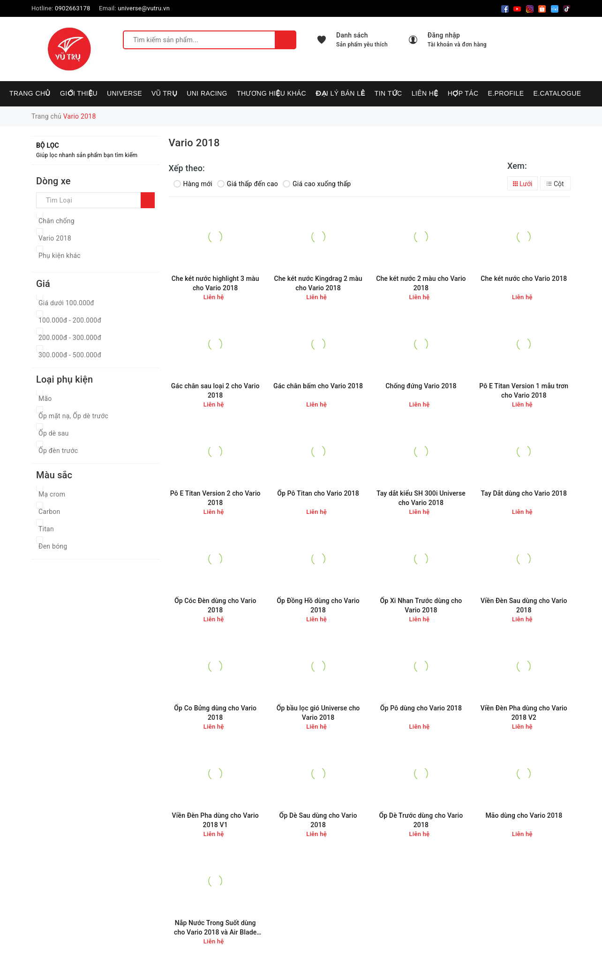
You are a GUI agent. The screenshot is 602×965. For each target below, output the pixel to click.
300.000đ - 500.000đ (69, 355)
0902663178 (72, 8)
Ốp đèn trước (58, 450)
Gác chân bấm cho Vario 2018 (318, 386)
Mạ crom (51, 494)
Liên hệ (425, 93)
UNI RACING (207, 93)
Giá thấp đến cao (247, 184)
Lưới (523, 184)
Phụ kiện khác (59, 255)
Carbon (49, 511)
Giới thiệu (79, 93)
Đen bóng (52, 546)
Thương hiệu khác (271, 93)
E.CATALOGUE (557, 93)
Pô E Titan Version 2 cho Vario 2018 (215, 498)
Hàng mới (192, 184)
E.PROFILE (506, 93)
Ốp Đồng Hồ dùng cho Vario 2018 (318, 605)
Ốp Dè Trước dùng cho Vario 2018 (421, 820)
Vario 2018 (54, 238)
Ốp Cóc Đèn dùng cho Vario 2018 (215, 605)
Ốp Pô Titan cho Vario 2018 (318, 493)
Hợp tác (463, 93)
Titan (46, 529)
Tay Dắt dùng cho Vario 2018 (524, 493)
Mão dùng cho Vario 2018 (523, 815)
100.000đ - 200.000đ (69, 320)
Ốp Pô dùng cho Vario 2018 (421, 708)
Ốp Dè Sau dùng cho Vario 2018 (318, 820)
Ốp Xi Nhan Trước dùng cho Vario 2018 (421, 605)
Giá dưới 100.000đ (66, 303)
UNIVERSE (124, 93)
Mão (45, 398)
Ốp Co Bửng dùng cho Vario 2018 (215, 712)
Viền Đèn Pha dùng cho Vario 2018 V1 (215, 820)
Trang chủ (30, 93)
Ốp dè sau (53, 433)
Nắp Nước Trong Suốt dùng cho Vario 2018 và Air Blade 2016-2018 (215, 927)
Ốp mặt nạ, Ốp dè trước (73, 416)
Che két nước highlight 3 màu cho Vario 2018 (215, 283)
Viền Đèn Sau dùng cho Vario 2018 (524, 605)
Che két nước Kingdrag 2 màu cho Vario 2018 (318, 283)
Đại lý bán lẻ (340, 93)
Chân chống (56, 221)
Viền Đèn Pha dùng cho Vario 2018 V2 (524, 712)
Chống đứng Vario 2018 (420, 386)
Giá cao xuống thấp (317, 184)
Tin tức (388, 93)
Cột (555, 184)
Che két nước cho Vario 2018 (524, 278)
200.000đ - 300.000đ (69, 337)
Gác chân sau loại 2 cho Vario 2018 (215, 390)
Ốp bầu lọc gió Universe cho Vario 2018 (318, 712)
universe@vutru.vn (144, 8)
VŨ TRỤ (164, 93)
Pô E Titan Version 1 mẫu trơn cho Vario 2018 (523, 390)
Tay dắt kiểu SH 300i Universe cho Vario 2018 (421, 498)
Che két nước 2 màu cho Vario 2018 (421, 283)
